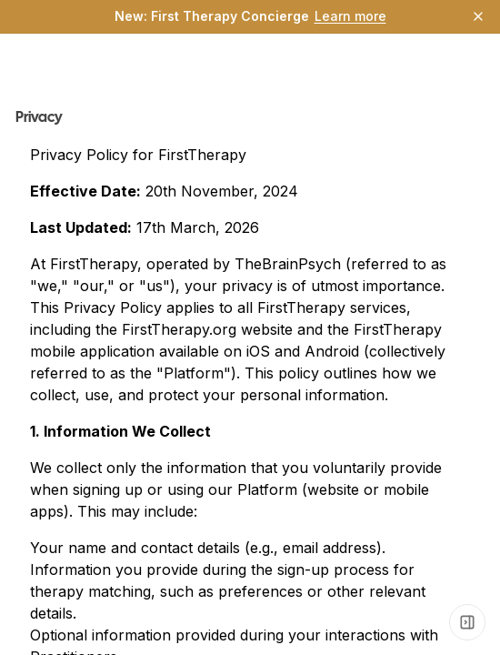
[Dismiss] (478, 16)
